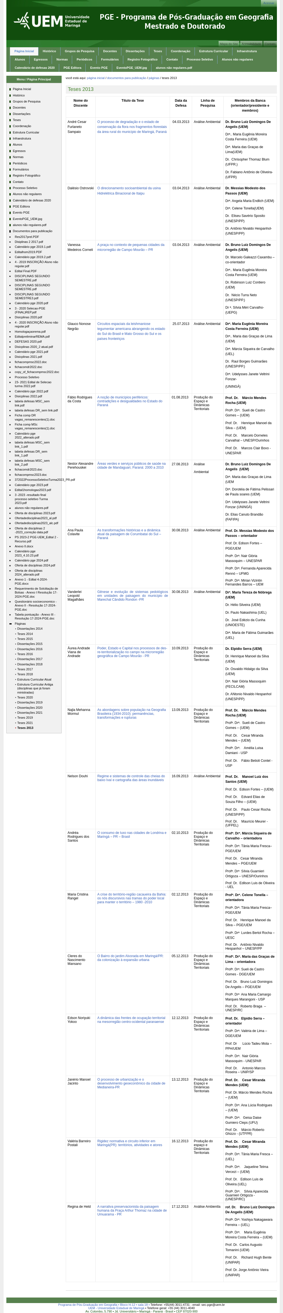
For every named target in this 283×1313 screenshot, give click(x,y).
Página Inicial (24, 51)
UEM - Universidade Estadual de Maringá (116, 1308)
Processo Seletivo (200, 59)
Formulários (110, 59)
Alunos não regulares (237, 59)
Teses (158, 51)
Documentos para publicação (126, 78)
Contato (270, 44)
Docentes (110, 51)
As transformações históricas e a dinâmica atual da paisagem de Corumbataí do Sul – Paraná (129, 534)
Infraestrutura (247, 51)
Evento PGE (99, 67)
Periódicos (84, 59)
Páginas (154, 78)
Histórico (49, 51)
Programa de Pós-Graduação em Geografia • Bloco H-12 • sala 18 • (104, 1304)
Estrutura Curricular (213, 51)
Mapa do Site (229, 44)
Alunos (20, 59)
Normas (62, 59)
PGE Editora (72, 67)
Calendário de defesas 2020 (35, 67)
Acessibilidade (251, 44)
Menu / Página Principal (34, 79)
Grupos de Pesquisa (80, 51)
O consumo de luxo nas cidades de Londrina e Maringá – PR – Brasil (131, 835)
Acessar (268, 3)
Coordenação (180, 51)
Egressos (41, 59)
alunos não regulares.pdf (174, 67)
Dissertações (135, 51)
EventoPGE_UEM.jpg (132, 67)
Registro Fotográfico (143, 59)
